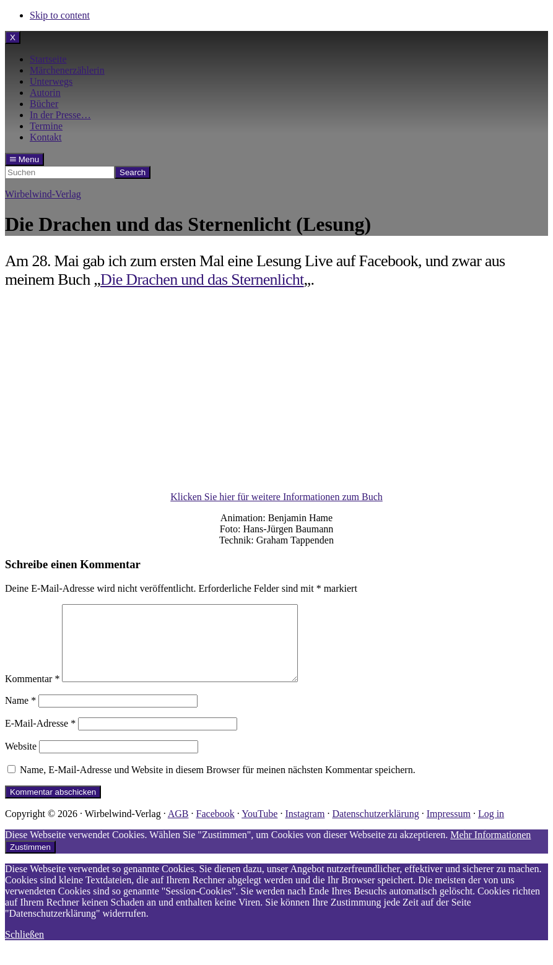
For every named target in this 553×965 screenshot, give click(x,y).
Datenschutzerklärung (375, 828)
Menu (24, 159)
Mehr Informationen (490, 849)
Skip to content (60, 15)
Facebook (215, 828)
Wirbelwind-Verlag (43, 194)
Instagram (304, 828)
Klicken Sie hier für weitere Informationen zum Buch (276, 496)
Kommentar (32, 693)
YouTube (259, 828)
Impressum (449, 828)
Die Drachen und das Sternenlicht (202, 279)
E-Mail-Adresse (40, 738)
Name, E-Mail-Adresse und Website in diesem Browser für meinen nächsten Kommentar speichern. (218, 784)
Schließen (24, 949)
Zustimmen (30, 862)
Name (20, 715)
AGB (178, 828)
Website (21, 761)
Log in (491, 828)
